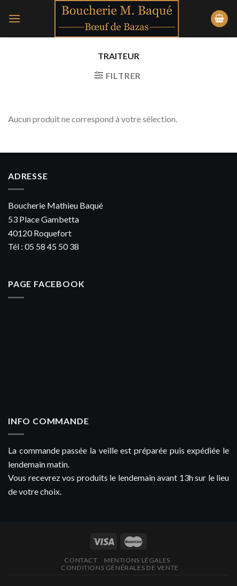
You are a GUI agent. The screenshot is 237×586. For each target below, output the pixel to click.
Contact (80, 560)
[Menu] (14, 18)
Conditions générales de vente (120, 568)
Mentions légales (137, 560)
